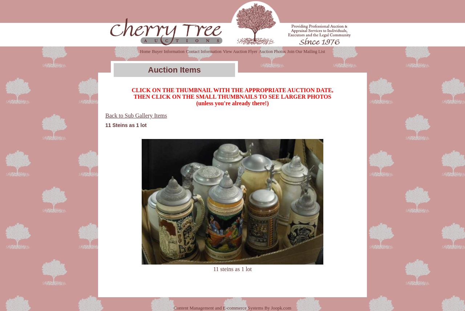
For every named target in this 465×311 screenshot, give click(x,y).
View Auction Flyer (240, 51)
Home (145, 51)
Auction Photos (272, 51)
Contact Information (204, 51)
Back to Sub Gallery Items (136, 115)
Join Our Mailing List (306, 51)
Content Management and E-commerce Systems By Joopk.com (232, 308)
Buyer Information (168, 51)
